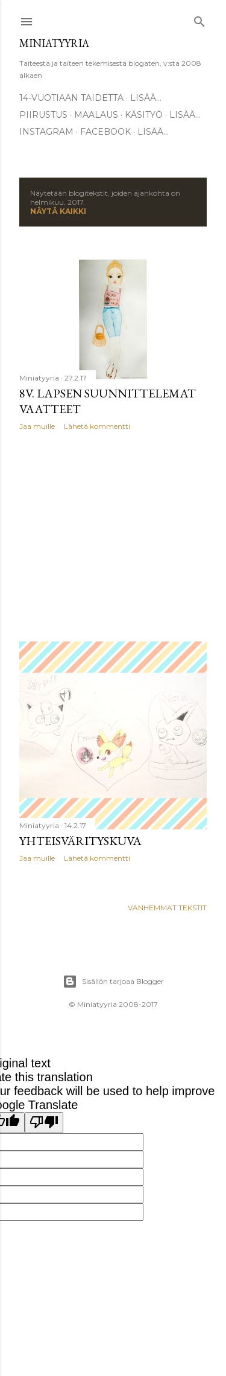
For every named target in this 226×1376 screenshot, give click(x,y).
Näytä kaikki (58, 211)
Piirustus (43, 114)
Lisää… (146, 97)
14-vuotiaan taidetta (71, 97)
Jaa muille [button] (37, 426)
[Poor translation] (44, 1122)
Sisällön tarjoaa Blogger (113, 981)
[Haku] (199, 19)
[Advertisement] (113, 536)
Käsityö (144, 114)
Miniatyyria (54, 43)
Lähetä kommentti (97, 426)
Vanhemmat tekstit (167, 907)
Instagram (46, 131)
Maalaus (96, 114)
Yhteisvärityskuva (80, 841)
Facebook (105, 131)
